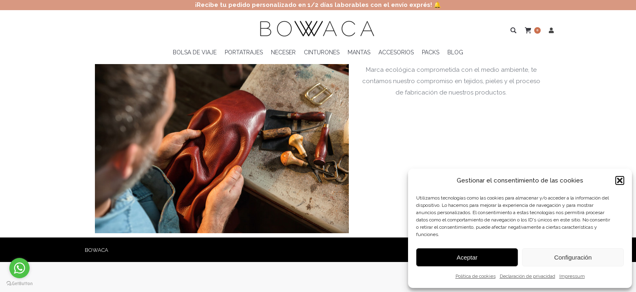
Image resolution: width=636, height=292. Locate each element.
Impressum (572, 276)
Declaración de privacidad (527, 276)
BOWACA (96, 250)
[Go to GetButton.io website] (19, 283)
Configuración (573, 257)
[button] (620, 180)
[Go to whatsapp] (19, 268)
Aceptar (467, 257)
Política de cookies (476, 276)
